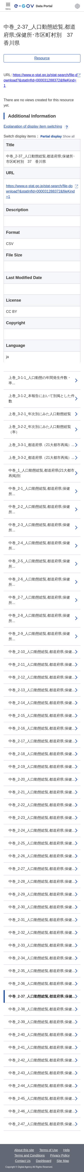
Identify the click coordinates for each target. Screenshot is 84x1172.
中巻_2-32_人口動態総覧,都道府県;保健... (42, 932)
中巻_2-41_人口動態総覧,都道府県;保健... (42, 1047)
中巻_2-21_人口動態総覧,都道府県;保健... (42, 792)
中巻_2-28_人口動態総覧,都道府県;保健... (42, 881)
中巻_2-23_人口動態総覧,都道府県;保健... (42, 818)
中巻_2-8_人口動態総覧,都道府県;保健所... (39, 618)
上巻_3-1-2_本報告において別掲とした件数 (42, 398)
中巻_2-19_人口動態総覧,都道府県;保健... (42, 766)
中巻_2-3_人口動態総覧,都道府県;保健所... (39, 527)
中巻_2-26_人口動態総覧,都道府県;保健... (42, 856)
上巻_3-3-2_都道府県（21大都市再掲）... (41, 457)
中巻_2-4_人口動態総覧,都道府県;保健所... (39, 545)
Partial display (51, 136)
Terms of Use (48, 1150)
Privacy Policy (60, 1155)
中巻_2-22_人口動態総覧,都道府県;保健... (42, 805)
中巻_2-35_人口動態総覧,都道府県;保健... (42, 971)
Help (66, 1150)
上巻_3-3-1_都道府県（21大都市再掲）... (41, 445)
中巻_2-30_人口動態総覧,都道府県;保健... (42, 907)
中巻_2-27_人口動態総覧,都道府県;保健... (42, 869)
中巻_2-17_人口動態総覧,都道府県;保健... (42, 741)
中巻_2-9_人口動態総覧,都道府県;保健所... (39, 636)
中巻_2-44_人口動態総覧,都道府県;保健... (42, 1086)
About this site (24, 1150)
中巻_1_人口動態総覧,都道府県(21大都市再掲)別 (41, 473)
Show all (69, 136)
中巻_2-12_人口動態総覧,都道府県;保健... (42, 677)
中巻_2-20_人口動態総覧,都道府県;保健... (42, 779)
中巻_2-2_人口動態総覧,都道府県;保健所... (39, 509)
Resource (42, 58)
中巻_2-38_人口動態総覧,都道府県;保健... (42, 1009)
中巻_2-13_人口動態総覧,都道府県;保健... (42, 690)
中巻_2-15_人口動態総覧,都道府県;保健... (42, 715)
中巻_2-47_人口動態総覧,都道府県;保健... (42, 1124)
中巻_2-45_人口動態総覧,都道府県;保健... (42, 1098)
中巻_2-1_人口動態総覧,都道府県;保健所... (39, 491)
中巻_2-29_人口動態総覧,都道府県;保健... (42, 894)
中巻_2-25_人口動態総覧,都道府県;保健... (42, 843)
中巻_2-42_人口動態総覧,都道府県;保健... (42, 1060)
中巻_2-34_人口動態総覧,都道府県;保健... (42, 958)
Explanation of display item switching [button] (36, 126)
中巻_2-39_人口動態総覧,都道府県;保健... (42, 1022)
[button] (77, 6)
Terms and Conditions (29, 1155)
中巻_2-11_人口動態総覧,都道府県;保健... (42, 664)
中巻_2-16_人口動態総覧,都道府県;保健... (42, 728)
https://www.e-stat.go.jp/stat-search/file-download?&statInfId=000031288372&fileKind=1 (40, 80)
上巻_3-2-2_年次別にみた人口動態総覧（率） (40, 429)
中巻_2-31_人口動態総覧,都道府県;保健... (42, 920)
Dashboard (43, 1161)
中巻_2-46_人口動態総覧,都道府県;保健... (42, 1111)
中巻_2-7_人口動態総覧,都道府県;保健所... (39, 600)
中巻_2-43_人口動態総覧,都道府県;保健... (42, 1073)
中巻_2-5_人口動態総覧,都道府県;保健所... (39, 563)
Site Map (63, 1161)
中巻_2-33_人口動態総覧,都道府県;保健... (42, 945)
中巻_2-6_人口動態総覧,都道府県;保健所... (39, 581)
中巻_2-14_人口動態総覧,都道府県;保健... (42, 703)
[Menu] (8, 6)
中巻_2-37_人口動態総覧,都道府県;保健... (42, 996)
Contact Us (22, 1161)
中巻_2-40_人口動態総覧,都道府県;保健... (42, 1035)
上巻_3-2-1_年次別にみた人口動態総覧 (40, 414)
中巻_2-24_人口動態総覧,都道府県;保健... (42, 830)
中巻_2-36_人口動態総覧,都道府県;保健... (42, 983)
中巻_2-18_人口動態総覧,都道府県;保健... (42, 754)
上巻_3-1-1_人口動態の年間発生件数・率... (40, 380)
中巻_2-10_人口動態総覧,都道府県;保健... (42, 652)
